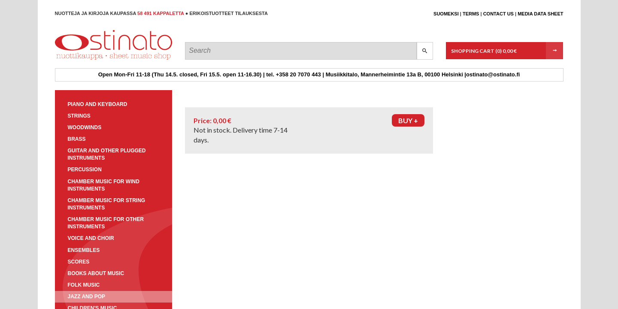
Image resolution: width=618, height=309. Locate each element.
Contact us (498, 13)
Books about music (96, 273)
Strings (79, 116)
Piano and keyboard (97, 104)
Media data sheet (540, 13)
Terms (471, 13)
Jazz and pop (87, 297)
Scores (79, 262)
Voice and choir (91, 238)
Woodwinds (85, 127)
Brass (77, 139)
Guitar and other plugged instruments (107, 154)
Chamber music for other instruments (106, 223)
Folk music (84, 285)
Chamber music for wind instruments (103, 185)
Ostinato (94, 59)
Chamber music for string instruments (106, 204)
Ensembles (84, 250)
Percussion (85, 170)
